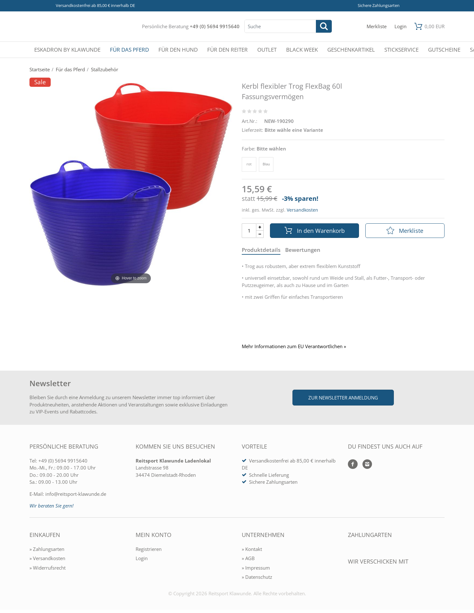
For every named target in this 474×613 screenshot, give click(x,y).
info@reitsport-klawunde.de (75, 494)
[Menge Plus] (260, 227)
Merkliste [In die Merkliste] (405, 230)
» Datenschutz (257, 577)
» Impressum (256, 568)
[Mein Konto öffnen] (400, 26)
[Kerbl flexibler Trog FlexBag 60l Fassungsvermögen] (130, 184)
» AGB (248, 558)
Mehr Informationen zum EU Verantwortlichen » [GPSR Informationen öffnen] (294, 346)
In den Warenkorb (315, 230)
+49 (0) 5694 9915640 (215, 26)
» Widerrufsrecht (47, 568)
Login (142, 558)
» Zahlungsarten (46, 549)
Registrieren (149, 549)
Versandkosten (302, 210)
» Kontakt (252, 549)
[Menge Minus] (260, 234)
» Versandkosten (47, 558)
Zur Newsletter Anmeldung (343, 397)
